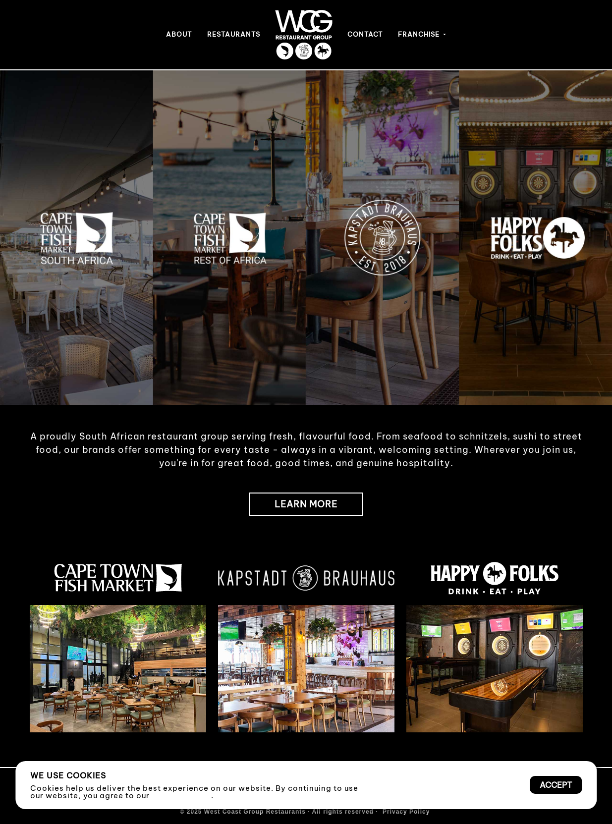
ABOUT (179, 34)
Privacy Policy (181, 795)
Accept (556, 785)
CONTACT (365, 34)
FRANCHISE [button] (420, 34)
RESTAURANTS (233, 34)
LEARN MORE (306, 504)
